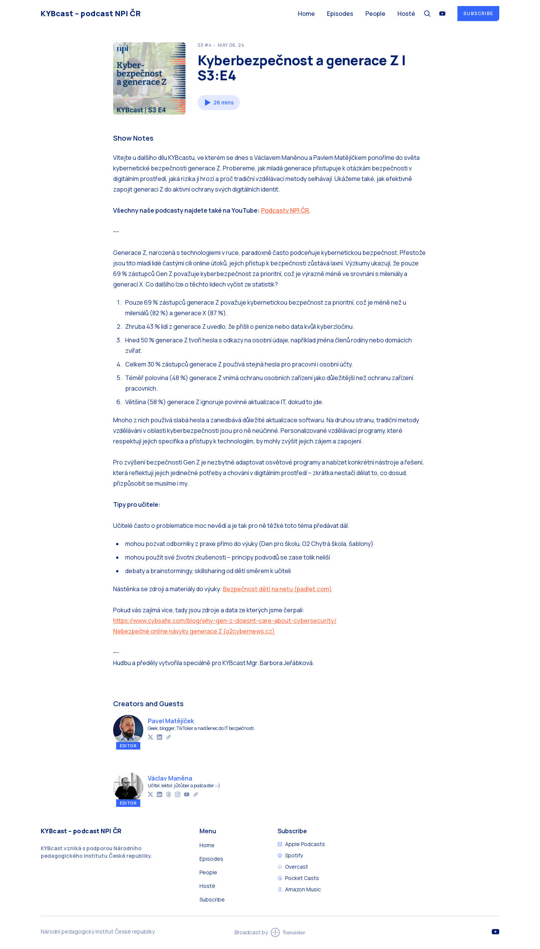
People (375, 13)
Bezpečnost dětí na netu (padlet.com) (277, 589)
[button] (219, 102)
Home (306, 13)
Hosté (406, 13)
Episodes (340, 13)
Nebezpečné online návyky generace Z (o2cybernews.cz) (194, 631)
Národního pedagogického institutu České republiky (96, 852)
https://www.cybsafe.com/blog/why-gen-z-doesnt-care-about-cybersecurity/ (224, 620)
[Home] (165, 13)
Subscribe (478, 13)
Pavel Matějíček (171, 721)
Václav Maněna (170, 778)
